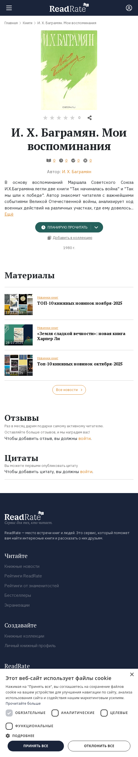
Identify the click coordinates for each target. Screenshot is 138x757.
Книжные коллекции (24, 636)
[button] (69, 735)
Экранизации (17, 605)
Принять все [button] (35, 746)
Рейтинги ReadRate (23, 576)
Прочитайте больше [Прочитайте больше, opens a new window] (23, 703)
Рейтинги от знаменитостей (32, 585)
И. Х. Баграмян (76, 171)
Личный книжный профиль (30, 645)
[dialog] (69, 713)
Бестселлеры (18, 595)
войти (84, 438)
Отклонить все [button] (99, 746)
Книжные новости (22, 566)
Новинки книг (47, 297)
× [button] (132, 675)
